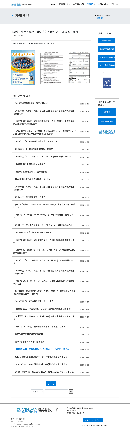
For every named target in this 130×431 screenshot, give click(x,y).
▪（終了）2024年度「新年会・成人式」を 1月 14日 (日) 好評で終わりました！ (43, 282)
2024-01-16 (84, 271)
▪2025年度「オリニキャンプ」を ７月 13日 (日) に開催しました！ (43, 156)
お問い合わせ (103, 4)
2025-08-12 (84, 149)
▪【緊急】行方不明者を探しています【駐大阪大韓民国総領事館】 (42, 308)
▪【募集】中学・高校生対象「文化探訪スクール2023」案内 (41, 349)
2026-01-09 (84, 111)
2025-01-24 (84, 187)
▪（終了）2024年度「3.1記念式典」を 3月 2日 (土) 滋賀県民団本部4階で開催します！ (44, 252)
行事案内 (90, 4)
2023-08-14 (84, 302)
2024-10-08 (84, 197)
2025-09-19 (84, 121)
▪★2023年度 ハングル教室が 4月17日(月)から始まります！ (40, 364)
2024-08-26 (84, 225)
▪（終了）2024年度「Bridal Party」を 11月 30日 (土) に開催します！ (43, 216)
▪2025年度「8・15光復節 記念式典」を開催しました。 (38, 141)
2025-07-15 (84, 157)
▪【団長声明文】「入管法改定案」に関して (32, 232)
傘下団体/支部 (78, 4)
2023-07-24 (84, 317)
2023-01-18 (84, 372)
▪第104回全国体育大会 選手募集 (28, 341)
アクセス (114, 4)
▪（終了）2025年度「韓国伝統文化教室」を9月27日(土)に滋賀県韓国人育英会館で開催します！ (43, 122)
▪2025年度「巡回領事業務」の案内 (29, 196)
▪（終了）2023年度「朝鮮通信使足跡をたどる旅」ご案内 (39, 326)
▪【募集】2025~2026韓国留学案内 (29, 164)
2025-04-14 (84, 164)
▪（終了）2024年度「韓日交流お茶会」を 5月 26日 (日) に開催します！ (43, 241)
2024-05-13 (84, 233)
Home (53, 4)
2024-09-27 (84, 215)
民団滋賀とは (63, 4)
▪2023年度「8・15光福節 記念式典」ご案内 (33, 301)
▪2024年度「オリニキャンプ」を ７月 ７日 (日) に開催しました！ (43, 224)
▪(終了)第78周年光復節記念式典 (28, 334)
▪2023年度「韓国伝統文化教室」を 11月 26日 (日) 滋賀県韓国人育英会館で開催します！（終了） (44, 292)
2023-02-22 (84, 365)
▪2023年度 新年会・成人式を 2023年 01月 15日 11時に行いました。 (44, 371)
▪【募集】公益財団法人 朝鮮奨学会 (30, 171)
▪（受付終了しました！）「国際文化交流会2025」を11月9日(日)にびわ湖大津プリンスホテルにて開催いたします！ (44, 133)
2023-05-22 (84, 342)
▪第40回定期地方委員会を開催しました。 (32, 179)
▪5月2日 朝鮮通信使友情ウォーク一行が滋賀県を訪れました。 (41, 356)
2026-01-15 (84, 104)
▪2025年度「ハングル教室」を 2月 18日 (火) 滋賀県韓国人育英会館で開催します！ (43, 188)
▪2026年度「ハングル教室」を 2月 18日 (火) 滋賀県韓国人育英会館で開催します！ (43, 112)
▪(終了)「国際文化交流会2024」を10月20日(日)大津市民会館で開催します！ (44, 206)
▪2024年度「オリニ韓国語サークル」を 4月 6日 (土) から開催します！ (43, 262)
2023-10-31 (84, 291)
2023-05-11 (84, 357)
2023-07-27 (84, 309)
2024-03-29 (84, 240)
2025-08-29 (84, 142)
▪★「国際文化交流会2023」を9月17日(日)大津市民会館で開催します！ (43, 318)
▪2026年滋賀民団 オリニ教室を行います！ (32, 103)
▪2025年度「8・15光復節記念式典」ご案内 (33, 148)
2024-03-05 (84, 251)
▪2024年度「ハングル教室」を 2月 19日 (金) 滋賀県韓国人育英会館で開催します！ (43, 272)
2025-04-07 (84, 180)
